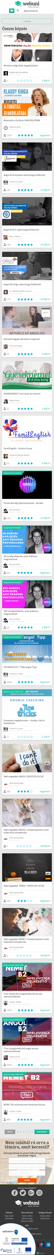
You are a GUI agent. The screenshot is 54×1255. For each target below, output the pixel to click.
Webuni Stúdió (27, 1221)
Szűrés (27, 21)
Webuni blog (27, 1218)
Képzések (45, 1218)
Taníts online (27, 1215)
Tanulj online (45, 1215)
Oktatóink (9, 1218)
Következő (42, 1131)
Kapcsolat (9, 1215)
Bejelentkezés (31, 10)
